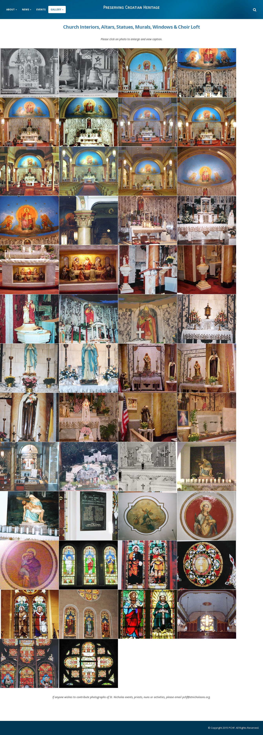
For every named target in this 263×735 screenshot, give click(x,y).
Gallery (56, 9)
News (25, 9)
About (10, 9)
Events (41, 9)
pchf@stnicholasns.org (196, 697)
